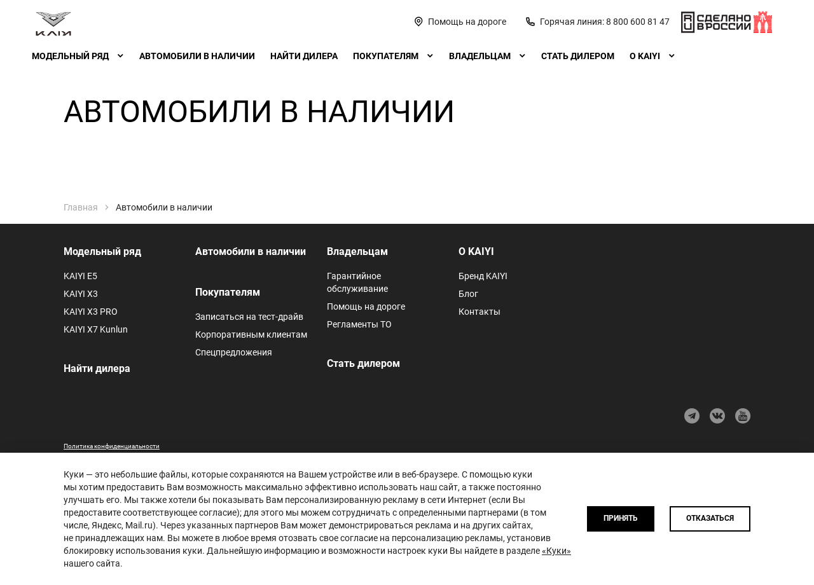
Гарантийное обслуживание (357, 282)
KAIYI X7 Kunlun (96, 329)
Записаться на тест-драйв (249, 317)
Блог (468, 294)
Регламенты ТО (359, 324)
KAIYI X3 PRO (91, 311)
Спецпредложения (233, 352)
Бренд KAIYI (483, 276)
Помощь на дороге (366, 306)
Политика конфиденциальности (112, 446)
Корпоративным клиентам (251, 334)
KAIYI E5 (80, 276)
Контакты (479, 311)
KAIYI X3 (81, 294)
